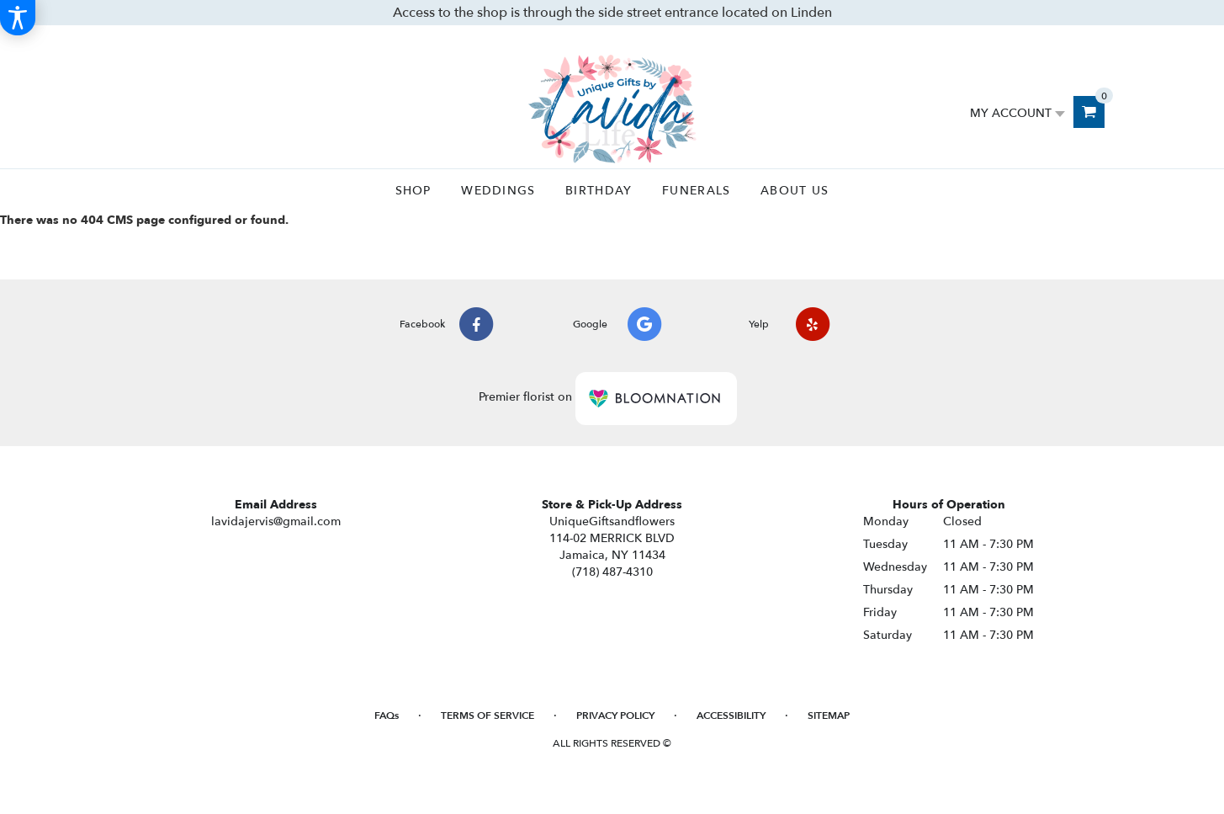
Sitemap (829, 715)
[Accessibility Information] (17, 17)
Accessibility (731, 715)
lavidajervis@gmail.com (276, 521)
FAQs (386, 715)
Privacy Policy (615, 715)
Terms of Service (487, 715)
